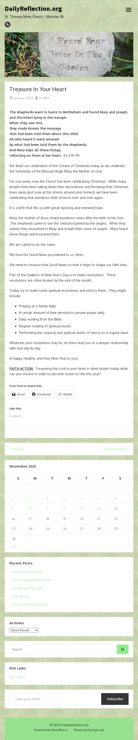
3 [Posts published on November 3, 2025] (30, 499)
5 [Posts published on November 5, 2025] (64, 499)
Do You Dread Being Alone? (32, 580)
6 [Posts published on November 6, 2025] (81, 499)
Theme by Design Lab (89, 730)
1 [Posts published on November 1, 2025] (114, 488)
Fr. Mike (42, 98)
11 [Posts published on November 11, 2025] (47, 508)
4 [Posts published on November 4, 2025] (47, 499)
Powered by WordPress (51, 730)
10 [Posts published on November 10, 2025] (30, 508)
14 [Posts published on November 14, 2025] (98, 508)
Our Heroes (21, 596)
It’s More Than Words (28, 572)
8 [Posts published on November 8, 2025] (115, 499)
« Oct (13, 546)
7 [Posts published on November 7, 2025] (98, 499)
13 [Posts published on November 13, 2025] (81, 508)
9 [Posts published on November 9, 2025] (13, 508)
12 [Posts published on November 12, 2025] (64, 508)
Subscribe (115, 699)
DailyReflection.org (33, 9)
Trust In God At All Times (30, 604)
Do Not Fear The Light (28, 588)
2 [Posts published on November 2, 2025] (13, 499)
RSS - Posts (17, 677)
